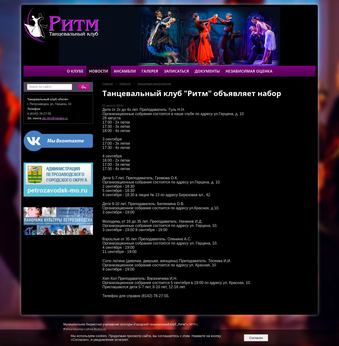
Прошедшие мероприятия (154, 83)
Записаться (176, 71)
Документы (207, 71)
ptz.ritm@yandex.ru (55, 118)
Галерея (149, 71)
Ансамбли (125, 71)
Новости (98, 71)
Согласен (256, 338)
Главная (107, 83)
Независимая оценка (249, 71)
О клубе (75, 71)
